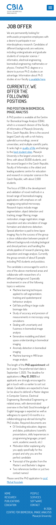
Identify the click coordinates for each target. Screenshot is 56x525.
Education (10, 505)
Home (7, 493)
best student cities (23, 152)
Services (35, 497)
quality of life (28, 148)
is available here (37, 79)
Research (10, 497)
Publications (12, 501)
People (34, 493)
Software (36, 501)
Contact (35, 505)
